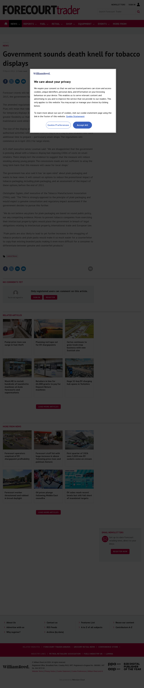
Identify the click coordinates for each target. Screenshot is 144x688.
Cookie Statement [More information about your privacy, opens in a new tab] (75, 116)
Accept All (82, 125)
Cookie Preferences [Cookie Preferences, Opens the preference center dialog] (58, 125)
